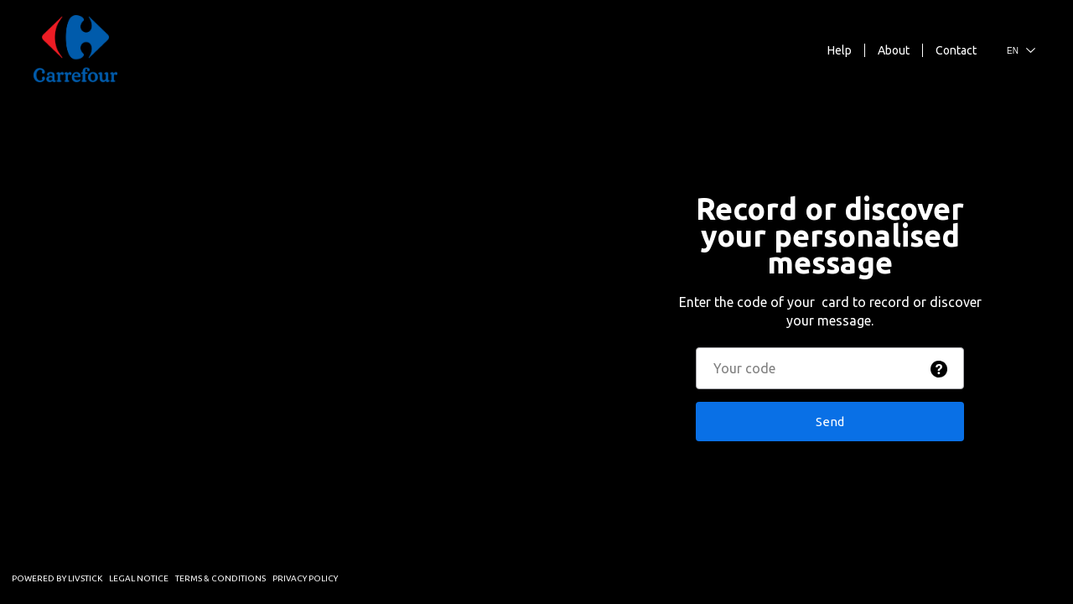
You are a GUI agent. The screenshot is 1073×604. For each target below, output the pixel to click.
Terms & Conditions (220, 578)
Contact (956, 50)
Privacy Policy (305, 578)
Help (839, 50)
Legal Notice (138, 578)
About (894, 50)
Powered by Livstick (57, 578)
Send (830, 421)
